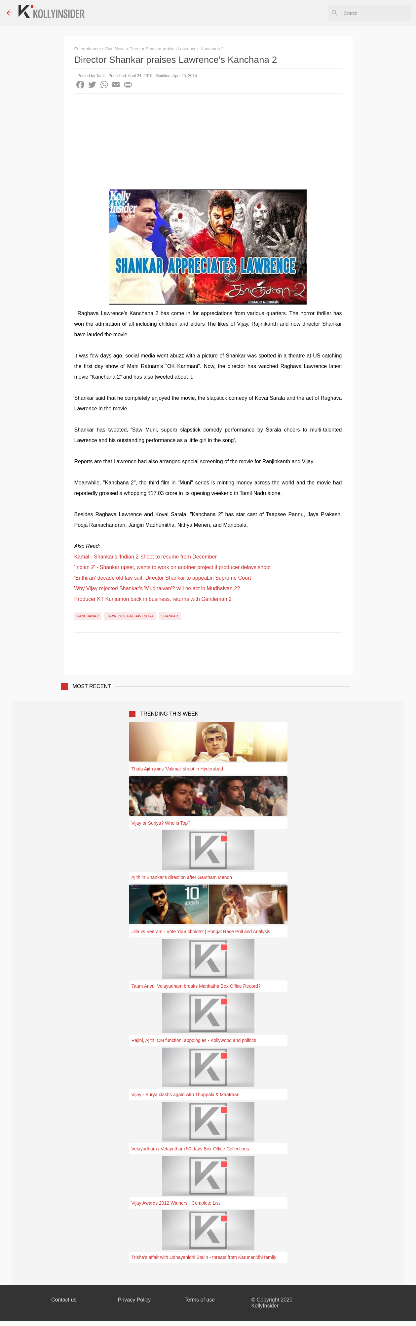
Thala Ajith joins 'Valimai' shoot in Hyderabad (177, 768)
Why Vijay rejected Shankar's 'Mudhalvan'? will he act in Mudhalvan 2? (157, 588)
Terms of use (200, 1300)
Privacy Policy (134, 1300)
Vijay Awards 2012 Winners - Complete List (176, 1203)
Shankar (169, 616)
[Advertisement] (208, 143)
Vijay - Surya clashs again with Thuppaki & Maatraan (186, 1094)
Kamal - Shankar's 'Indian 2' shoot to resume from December (145, 556)
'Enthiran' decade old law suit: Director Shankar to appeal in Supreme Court (162, 578)
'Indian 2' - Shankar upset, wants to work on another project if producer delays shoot (172, 567)
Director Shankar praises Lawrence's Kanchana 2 (176, 48)
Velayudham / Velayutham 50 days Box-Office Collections (190, 1148)
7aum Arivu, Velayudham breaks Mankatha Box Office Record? (196, 986)
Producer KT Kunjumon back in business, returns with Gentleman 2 (153, 599)
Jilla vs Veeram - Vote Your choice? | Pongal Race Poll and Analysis (201, 931)
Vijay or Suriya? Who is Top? (161, 823)
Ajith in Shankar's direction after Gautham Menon (182, 877)
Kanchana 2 (88, 616)
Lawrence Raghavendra (129, 616)
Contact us (63, 1300)
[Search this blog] (376, 13)
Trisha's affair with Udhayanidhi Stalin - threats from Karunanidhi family (204, 1257)
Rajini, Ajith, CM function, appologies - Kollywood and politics (194, 1040)
